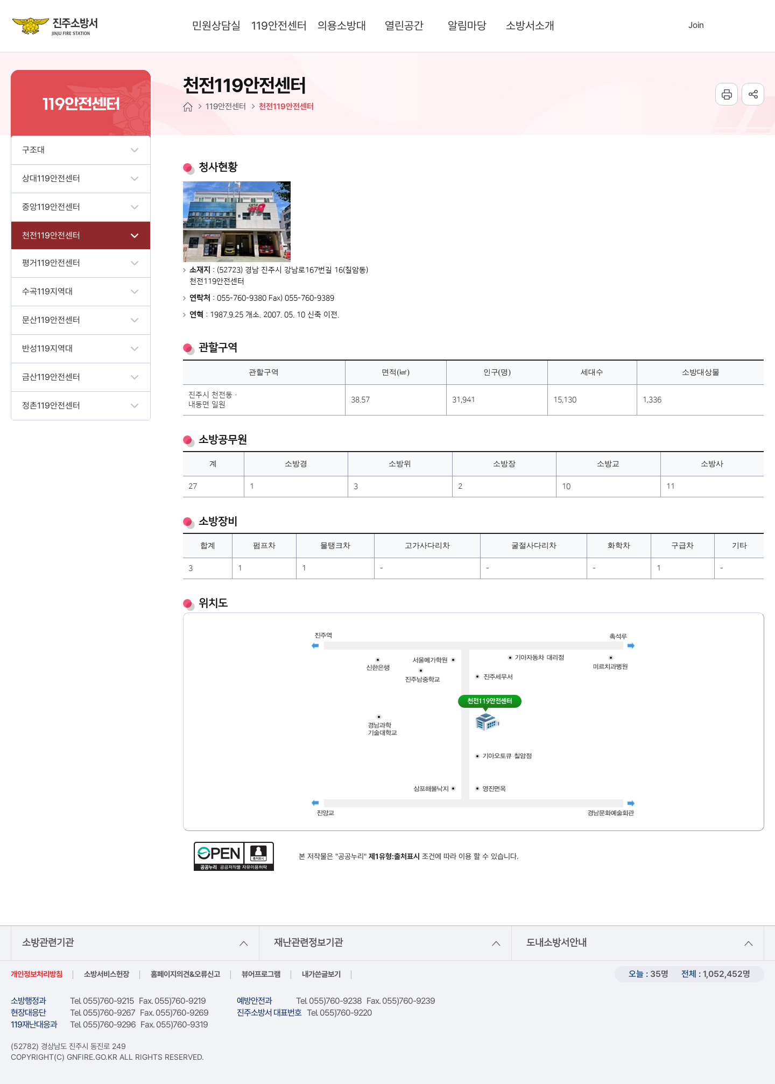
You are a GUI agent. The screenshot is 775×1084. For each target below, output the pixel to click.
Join (696, 25)
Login (673, 24)
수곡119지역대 (47, 291)
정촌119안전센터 (51, 405)
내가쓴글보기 (321, 974)
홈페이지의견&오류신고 (185, 974)
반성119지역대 (47, 348)
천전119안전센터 (51, 235)
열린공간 (404, 25)
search (649, 25)
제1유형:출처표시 (394, 856)
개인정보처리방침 (36, 974)
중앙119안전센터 (51, 207)
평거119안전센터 (51, 263)
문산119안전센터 (51, 320)
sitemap (742, 25)
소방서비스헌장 (106, 974)
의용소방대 (342, 25)
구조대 (33, 150)
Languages (719, 25)
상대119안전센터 (51, 178)
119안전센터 (279, 25)
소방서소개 (530, 25)
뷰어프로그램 (261, 974)
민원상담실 (216, 25)
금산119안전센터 (51, 377)
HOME (188, 106)
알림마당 (467, 25)
